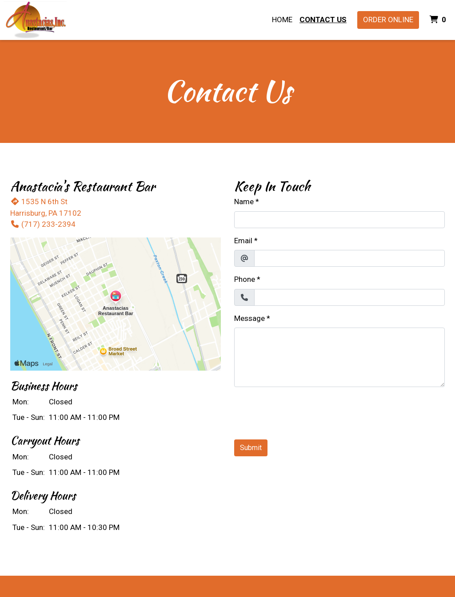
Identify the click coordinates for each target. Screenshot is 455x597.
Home (282, 19)
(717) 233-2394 (43, 224)
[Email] (349, 258)
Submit (251, 447)
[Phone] (349, 297)
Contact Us (323, 19)
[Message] (339, 357)
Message (249, 318)
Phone (244, 279)
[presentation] (301, 411)
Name (244, 201)
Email (243, 240)
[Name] (339, 219)
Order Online (388, 19)
